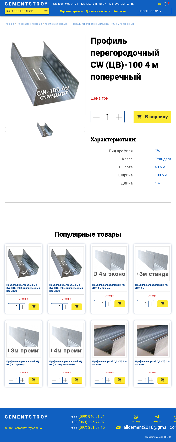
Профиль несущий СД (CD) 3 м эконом (109, 363)
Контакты (119, 11)
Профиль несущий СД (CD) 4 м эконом (152, 363)
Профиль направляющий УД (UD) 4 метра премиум (65, 363)
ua (160, 4)
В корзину (152, 117)
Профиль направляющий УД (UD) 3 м (151, 287)
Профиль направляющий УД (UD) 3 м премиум (22, 363)
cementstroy (27, 4)
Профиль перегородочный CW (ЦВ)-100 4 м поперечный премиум (66, 288)
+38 (88, 417)
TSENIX (167, 437)
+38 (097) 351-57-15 (122, 4)
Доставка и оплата (98, 11)
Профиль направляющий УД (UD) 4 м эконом (108, 287)
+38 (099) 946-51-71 (66, 4)
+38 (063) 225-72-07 (94, 4)
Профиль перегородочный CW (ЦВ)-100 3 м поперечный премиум (23, 288)
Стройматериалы (71, 11)
